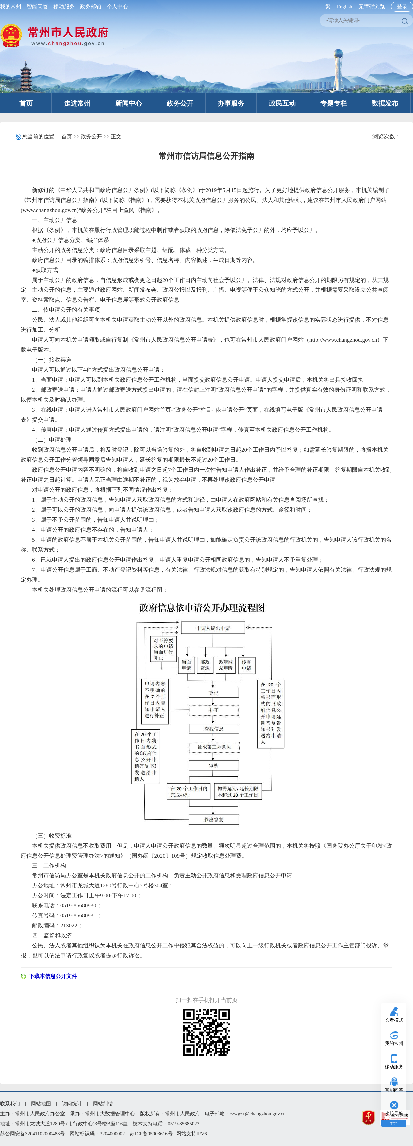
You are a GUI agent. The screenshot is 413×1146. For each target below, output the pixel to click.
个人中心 (116, 6)
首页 (26, 103)
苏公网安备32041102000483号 (32, 1133)
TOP (393, 1123)
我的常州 (12, 6)
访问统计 (72, 1103)
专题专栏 (333, 103)
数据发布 (385, 103)
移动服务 (64, 6)
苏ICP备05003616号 (151, 1133)
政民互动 (282, 103)
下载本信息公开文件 (53, 976)
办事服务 (231, 103)
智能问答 (37, 6)
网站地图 (41, 1103)
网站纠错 (103, 1103)
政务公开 (180, 103)
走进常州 (77, 103)
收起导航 (394, 1113)
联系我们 (10, 1103)
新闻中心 (128, 103)
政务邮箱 (90, 6)
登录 (402, 6)
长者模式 (394, 1020)
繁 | (328, 6)
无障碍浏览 (372, 6)
